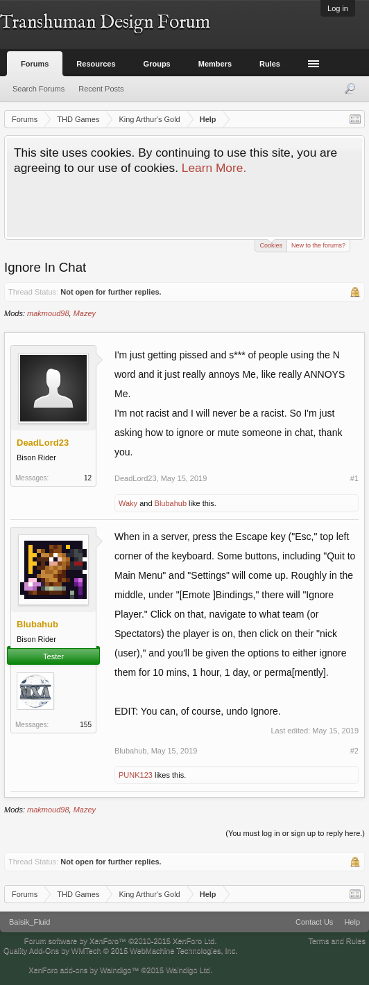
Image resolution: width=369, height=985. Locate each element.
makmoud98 (48, 313)
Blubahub (171, 503)
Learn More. (214, 168)
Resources (95, 64)
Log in (337, 8)
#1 (354, 478)
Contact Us (314, 922)
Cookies (270, 244)
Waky (128, 503)
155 (86, 725)
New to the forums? (318, 245)
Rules (269, 64)
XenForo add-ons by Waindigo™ (83, 970)
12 (88, 478)
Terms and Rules (337, 940)
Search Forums (38, 89)
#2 (354, 751)
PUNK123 (136, 775)
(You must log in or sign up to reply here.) (295, 833)
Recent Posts (100, 89)
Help (352, 922)
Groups (157, 64)
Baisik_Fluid (29, 922)
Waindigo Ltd (188, 970)
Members (215, 64)
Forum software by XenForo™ (120, 940)
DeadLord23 (135, 478)
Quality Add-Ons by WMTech (120, 950)
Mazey (85, 313)
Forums (35, 64)
